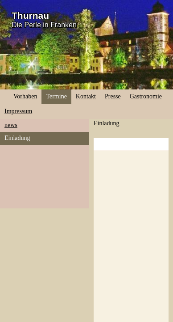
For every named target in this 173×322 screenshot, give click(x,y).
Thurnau (30, 15)
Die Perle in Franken (44, 25)
